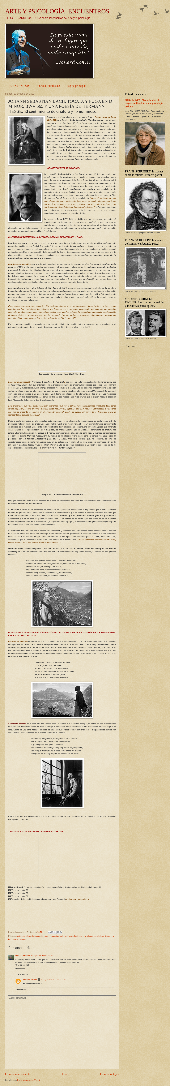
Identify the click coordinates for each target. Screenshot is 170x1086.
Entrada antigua (109, 1074)
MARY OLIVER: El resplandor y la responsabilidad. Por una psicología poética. (144, 103)
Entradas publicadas (48, 85)
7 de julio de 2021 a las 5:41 (43, 956)
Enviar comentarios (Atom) (28, 1080)
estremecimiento (24, 936)
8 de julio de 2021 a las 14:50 (53, 979)
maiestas (55, 936)
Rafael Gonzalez (22, 956)
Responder (20, 969)
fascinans (36, 936)
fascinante (45, 936)
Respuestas (23, 974)
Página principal (76, 85)
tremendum (22, 939)
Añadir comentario (17, 998)
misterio (90, 936)
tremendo (12, 939)
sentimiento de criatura (104, 936)
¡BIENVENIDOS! (20, 85)
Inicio (65, 1074)
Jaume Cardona (30, 979)
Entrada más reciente (17, 1074)
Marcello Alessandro (77, 936)
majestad (64, 936)
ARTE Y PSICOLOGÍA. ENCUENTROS (57, 11)
